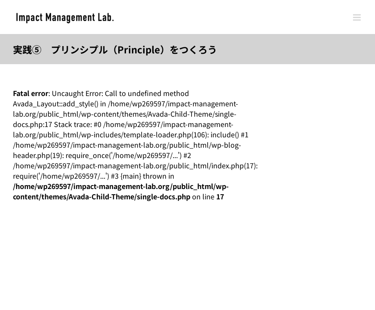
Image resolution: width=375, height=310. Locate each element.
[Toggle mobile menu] (357, 17)
